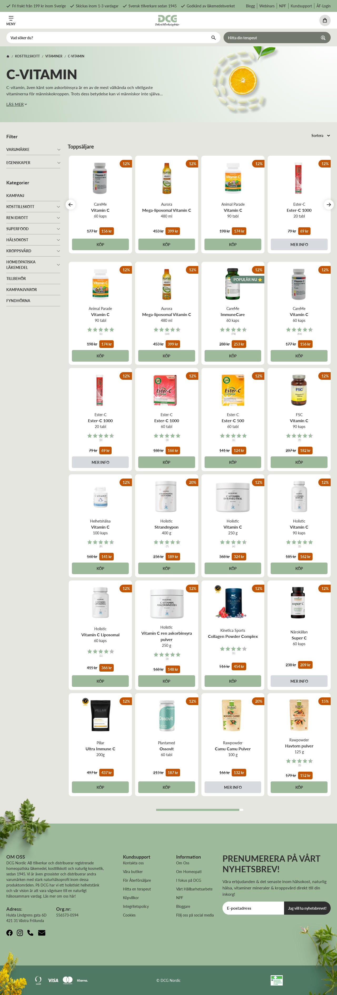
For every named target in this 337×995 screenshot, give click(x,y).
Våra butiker (133, 871)
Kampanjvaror (21, 289)
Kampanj (15, 195)
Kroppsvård (18, 250)
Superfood (17, 228)
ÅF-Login (323, 5)
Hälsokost (17, 239)
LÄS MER (17, 104)
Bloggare (183, 906)
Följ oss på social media (195, 915)
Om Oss (182, 862)
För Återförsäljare (137, 880)
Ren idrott (17, 217)
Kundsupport (301, 5)
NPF (282, 5)
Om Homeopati (189, 871)
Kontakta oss (133, 862)
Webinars (267, 5)
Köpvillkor (131, 897)
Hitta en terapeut (137, 888)
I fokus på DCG (188, 880)
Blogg (250, 5)
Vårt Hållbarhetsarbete (194, 888)
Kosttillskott (20, 206)
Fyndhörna (18, 300)
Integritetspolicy (136, 906)
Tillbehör (16, 278)
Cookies (129, 915)
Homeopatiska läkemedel (21, 264)
